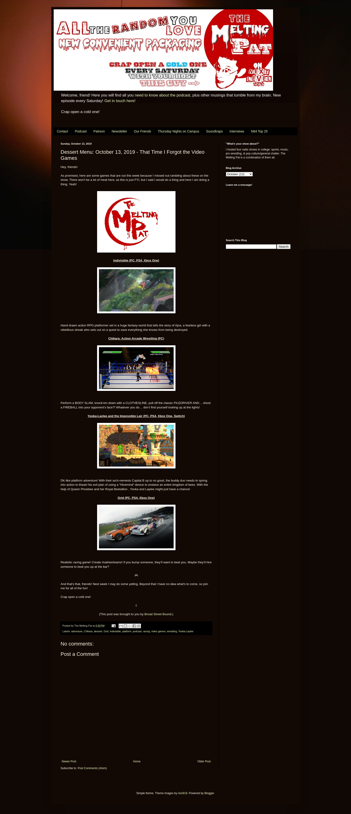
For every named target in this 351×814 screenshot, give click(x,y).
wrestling (172, 631)
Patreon (99, 131)
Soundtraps (214, 131)
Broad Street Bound (158, 614)
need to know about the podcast (162, 95)
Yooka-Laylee (185, 631)
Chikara (88, 631)
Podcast (81, 131)
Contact (62, 131)
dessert (98, 631)
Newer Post (69, 761)
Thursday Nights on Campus (178, 131)
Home (136, 761)
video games (158, 631)
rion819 (182, 793)
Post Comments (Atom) (92, 768)
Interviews (236, 131)
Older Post (204, 761)
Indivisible (115, 631)
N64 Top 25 (259, 131)
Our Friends (142, 131)
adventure (76, 631)
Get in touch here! (119, 101)
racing (146, 631)
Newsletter (119, 131)
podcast (137, 631)
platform (126, 631)
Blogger (209, 793)
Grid (106, 631)
